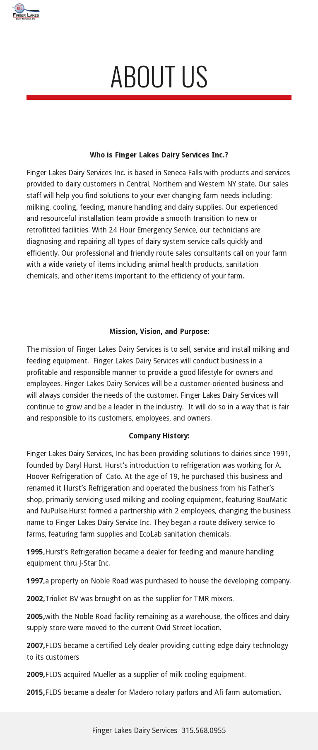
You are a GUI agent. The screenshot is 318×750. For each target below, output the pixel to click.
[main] (158, 79)
